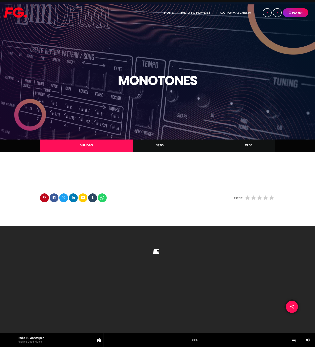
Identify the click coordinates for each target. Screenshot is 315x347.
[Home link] (15, 12)
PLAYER (295, 13)
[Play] (277, 12)
